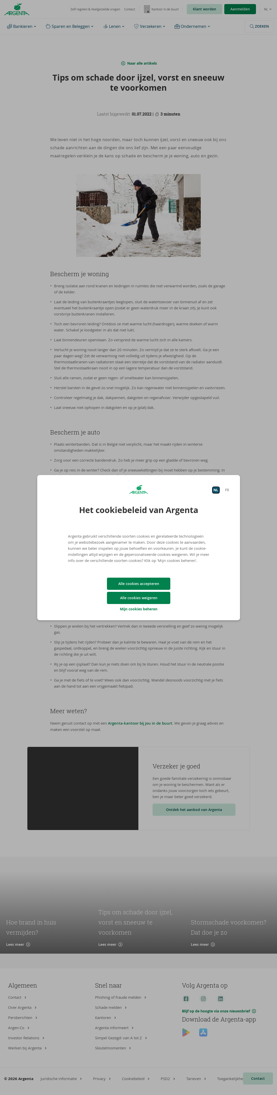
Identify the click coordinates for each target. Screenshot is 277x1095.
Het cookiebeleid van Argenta (138, 510)
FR (227, 489)
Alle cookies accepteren (138, 583)
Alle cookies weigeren (138, 597)
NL (215, 489)
